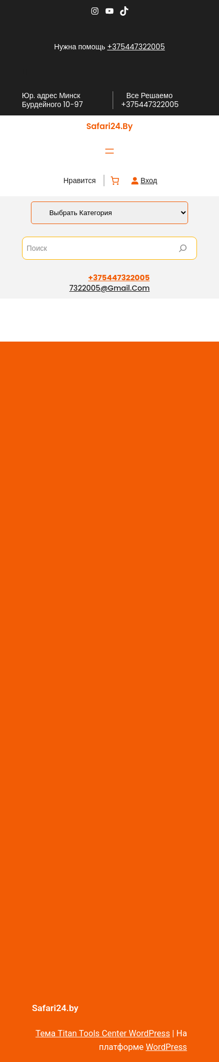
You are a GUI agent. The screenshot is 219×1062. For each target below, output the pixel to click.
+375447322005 (136, 46)
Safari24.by (109, 126)
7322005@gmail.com (109, 288)
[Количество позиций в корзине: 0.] (115, 181)
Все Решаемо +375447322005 (150, 100)
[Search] (182, 248)
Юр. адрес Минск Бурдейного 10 (51, 100)
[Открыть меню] (109, 151)
